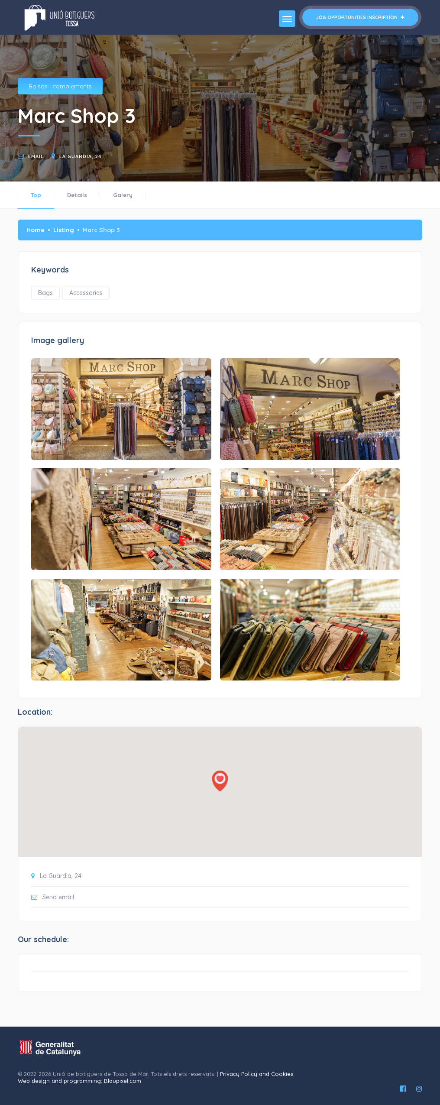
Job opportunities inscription (360, 17)
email (36, 156)
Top (36, 194)
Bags (45, 293)
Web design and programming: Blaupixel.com (79, 1080)
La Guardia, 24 (80, 156)
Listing (63, 230)
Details (77, 194)
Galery (123, 194)
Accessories (86, 293)
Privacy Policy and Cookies (256, 1073)
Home (35, 230)
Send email (58, 897)
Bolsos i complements (60, 86)
